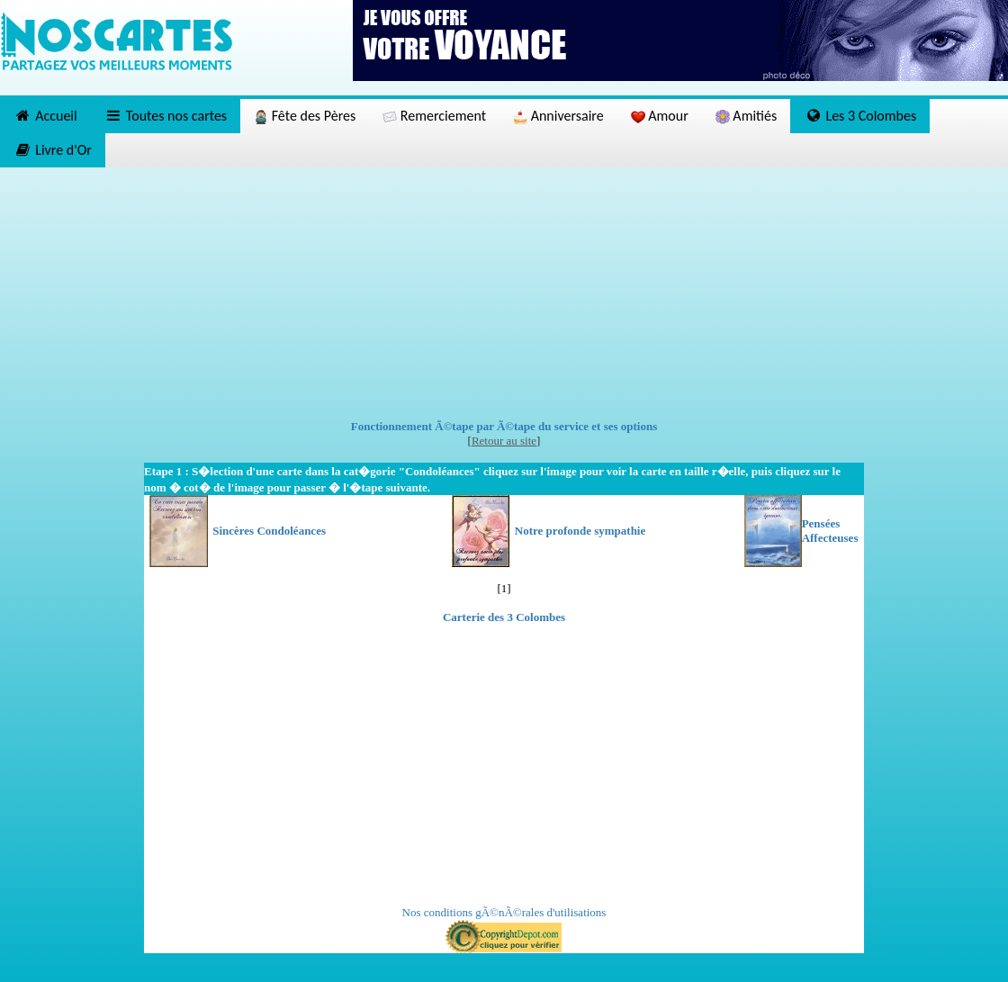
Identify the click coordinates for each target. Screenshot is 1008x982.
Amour (659, 115)
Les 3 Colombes (860, 115)
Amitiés (746, 115)
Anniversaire (558, 115)
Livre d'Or (53, 149)
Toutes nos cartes (165, 115)
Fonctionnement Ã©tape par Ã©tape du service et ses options (504, 426)
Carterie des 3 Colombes (504, 617)
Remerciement (434, 115)
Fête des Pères (305, 115)
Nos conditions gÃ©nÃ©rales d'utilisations (504, 912)
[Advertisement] (504, 293)
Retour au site (504, 440)
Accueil (45, 115)
